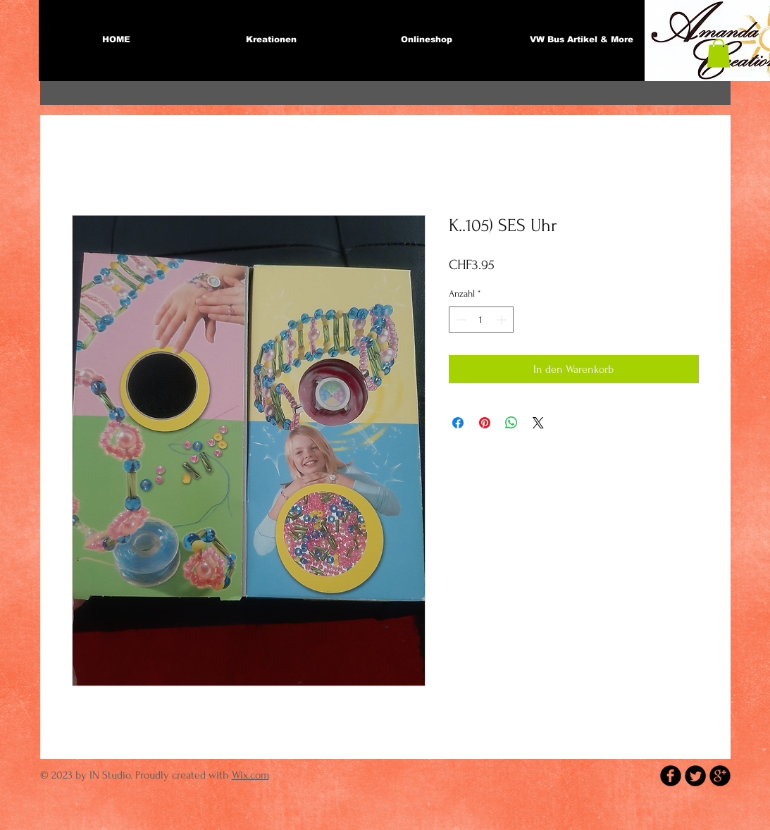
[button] (719, 53)
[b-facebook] (670, 775)
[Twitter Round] (695, 775)
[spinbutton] (481, 319)
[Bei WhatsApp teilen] (511, 422)
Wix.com (250, 775)
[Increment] (502, 319)
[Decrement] (459, 319)
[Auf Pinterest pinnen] (484, 422)
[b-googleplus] (720, 775)
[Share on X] (538, 422)
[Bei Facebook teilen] (457, 422)
